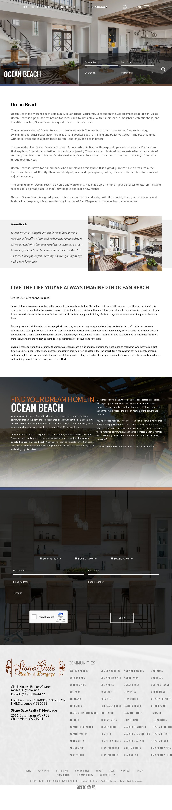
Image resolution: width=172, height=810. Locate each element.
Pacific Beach (132, 706)
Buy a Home (43, 770)
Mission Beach (110, 748)
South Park (158, 706)
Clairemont (77, 748)
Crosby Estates (111, 670)
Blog (111, 770)
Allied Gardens (79, 670)
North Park (131, 677)
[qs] (137, 62)
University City (161, 748)
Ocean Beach (132, 684)
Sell (39, 7)
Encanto (106, 699)
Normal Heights (134, 670)
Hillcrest (107, 713)
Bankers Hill (78, 684)
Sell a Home (62, 770)
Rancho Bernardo (135, 727)
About (99, 770)
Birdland (75, 699)
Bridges (74, 720)
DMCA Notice (63, 775)
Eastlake (106, 691)
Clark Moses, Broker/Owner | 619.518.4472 (99, 7)
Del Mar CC (108, 684)
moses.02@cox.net (25, 690)
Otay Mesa (130, 691)
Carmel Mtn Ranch (81, 727)
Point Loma (131, 720)
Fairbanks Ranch (111, 706)
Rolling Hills (132, 748)
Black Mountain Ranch (84, 713)
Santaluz (157, 677)
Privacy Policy (85, 775)
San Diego (157, 670)
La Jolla (106, 734)
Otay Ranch (131, 699)
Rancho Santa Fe (134, 741)
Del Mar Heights (111, 677)
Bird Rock (76, 706)
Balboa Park (77, 677)
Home (25, 7)
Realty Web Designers (131, 781)
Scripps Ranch (160, 684)
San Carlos (131, 755)
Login (140, 770)
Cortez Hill (77, 755)
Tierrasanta (159, 720)
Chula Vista (77, 741)
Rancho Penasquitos (137, 734)
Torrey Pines (159, 741)
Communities (50, 7)
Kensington (108, 727)
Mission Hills (110, 755)
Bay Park (75, 691)
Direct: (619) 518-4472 (28, 694)
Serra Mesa (158, 691)
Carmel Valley (79, 734)
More (73, 7)
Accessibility (107, 775)
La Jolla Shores (111, 741)
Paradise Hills (133, 713)
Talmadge (157, 713)
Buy (32, 7)
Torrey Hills (159, 734)
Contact (64, 7)
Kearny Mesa (109, 720)
